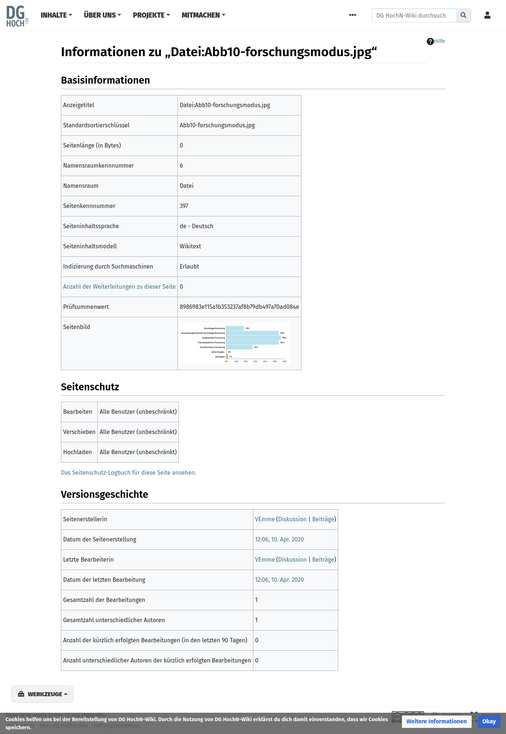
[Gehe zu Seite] (463, 15)
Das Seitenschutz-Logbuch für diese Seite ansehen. (128, 472)
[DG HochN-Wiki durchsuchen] (414, 15)
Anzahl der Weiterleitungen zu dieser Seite (119, 286)
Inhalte (54, 15)
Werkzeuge (45, 694)
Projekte (149, 15)
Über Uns (100, 15)
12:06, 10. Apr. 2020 (279, 539)
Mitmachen (201, 15)
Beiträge (323, 519)
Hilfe (436, 41)
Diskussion (292, 519)
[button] (437, 721)
